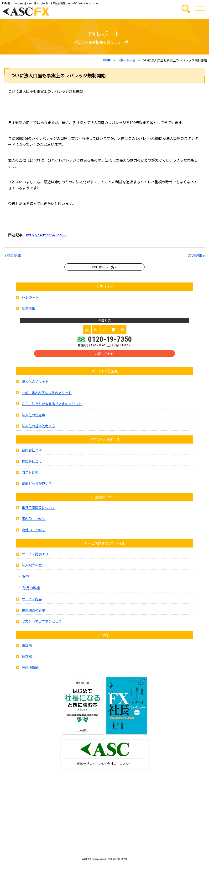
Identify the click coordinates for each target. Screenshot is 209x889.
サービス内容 (32, 599)
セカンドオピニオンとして (42, 622)
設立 (26, 577)
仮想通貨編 (30, 668)
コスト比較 (30, 473)
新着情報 (28, 309)
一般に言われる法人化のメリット (47, 393)
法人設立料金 (32, 566)
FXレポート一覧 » (104, 267)
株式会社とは (32, 462)
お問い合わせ (104, 354)
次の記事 (195, 255)
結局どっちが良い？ (37, 484)
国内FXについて (34, 519)
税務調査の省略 (33, 610)
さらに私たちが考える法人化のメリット (52, 404)
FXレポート (30, 298)
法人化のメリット (35, 382)
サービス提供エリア (37, 554)
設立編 (27, 646)
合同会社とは (32, 451)
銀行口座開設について (38, 508)
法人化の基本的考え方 (38, 426)
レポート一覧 (126, 60)
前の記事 (14, 255)
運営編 (27, 657)
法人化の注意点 (33, 415)
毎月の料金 (31, 588)
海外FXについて (34, 530)
